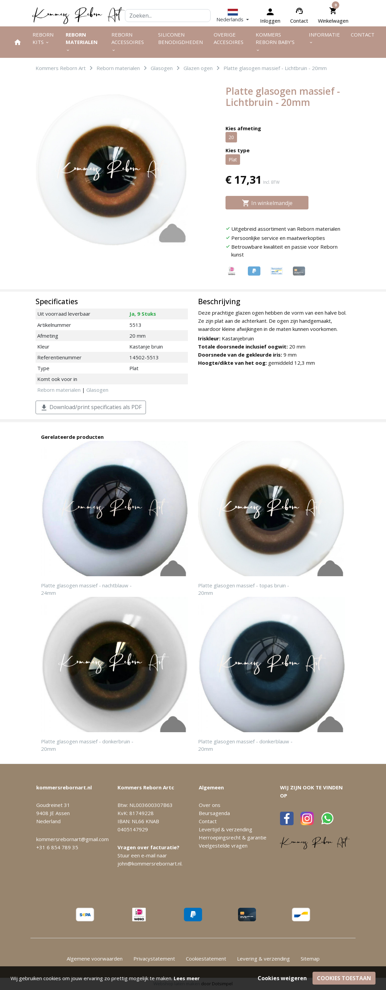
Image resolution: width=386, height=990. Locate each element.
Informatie (324, 38)
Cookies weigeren (282, 978)
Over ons (209, 805)
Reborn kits (43, 38)
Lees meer (187, 978)
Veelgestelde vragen (223, 845)
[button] (232, 16)
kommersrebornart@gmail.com (72, 839)
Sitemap (310, 958)
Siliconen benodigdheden (180, 38)
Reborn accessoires (127, 42)
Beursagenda (214, 813)
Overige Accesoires (228, 38)
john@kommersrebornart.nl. (150, 863)
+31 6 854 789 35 (57, 847)
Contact (299, 20)
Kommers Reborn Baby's (275, 42)
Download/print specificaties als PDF (91, 407)
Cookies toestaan (344, 978)
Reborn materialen (82, 42)
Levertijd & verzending (225, 829)
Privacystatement (154, 958)
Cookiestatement (206, 958)
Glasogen (97, 389)
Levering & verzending (263, 958)
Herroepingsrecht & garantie (232, 837)
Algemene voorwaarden (95, 958)
